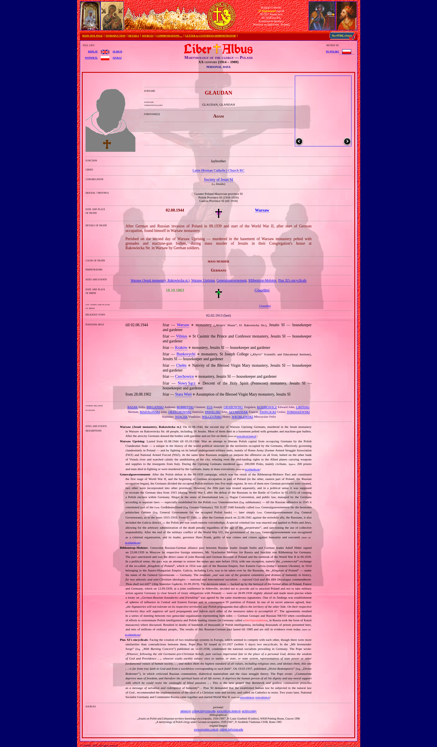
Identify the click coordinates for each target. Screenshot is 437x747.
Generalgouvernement (232, 280)
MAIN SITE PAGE (92, 35)
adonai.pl (185, 710)
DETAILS (133, 35)
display (93, 51)
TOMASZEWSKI (298, 411)
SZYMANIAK (238, 411)
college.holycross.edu (203, 710)
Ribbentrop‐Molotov (262, 280)
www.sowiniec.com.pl (206, 729)
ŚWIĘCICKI (268, 411)
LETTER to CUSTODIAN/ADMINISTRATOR (210, 35)
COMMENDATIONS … (169, 35)
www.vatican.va (247, 697)
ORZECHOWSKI (179, 411)
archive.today (249, 710)
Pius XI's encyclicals (292, 280)
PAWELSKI (213, 411)
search (117, 51)
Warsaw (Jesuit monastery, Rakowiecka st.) (160, 280)
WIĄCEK (181, 416)
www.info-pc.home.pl (246, 436)
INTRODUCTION (115, 35)
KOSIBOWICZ (267, 407)
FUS (210, 407)
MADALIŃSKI (150, 411)
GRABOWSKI (233, 407)
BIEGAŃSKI (155, 407)
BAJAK (132, 407)
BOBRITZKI (185, 407)
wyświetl (91, 57)
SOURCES (148, 35)
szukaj (117, 57)
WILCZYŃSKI (212, 416)
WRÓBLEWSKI (242, 416)
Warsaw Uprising (203, 280)
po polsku (332, 51)
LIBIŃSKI (303, 407)
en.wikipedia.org (252, 469)
